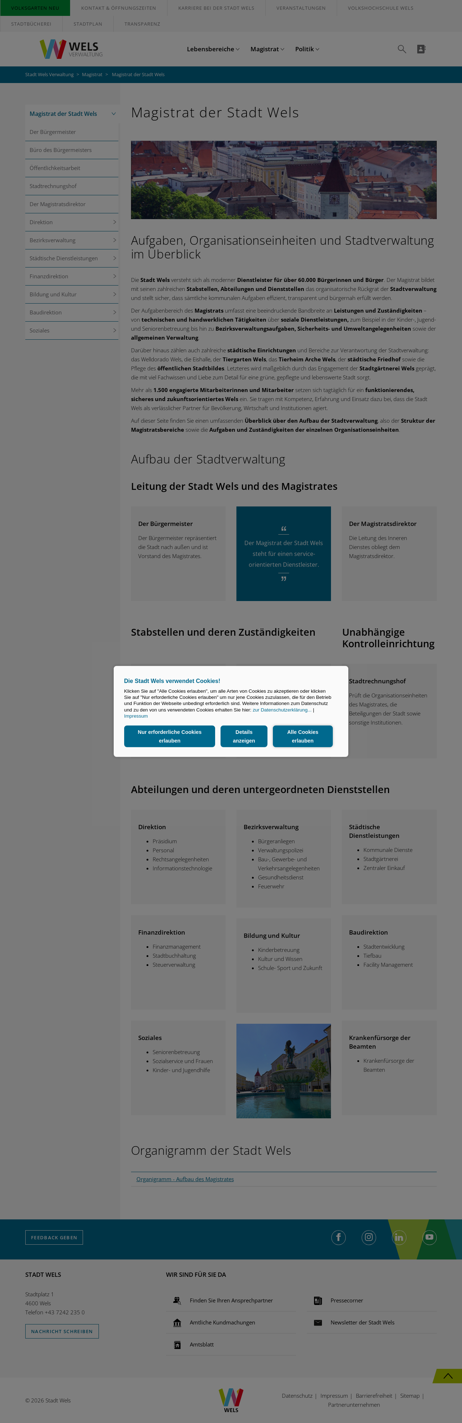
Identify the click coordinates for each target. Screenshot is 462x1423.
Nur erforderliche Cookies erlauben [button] (170, 736)
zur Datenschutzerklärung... (282, 710)
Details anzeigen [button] (244, 736)
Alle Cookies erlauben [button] (302, 736)
